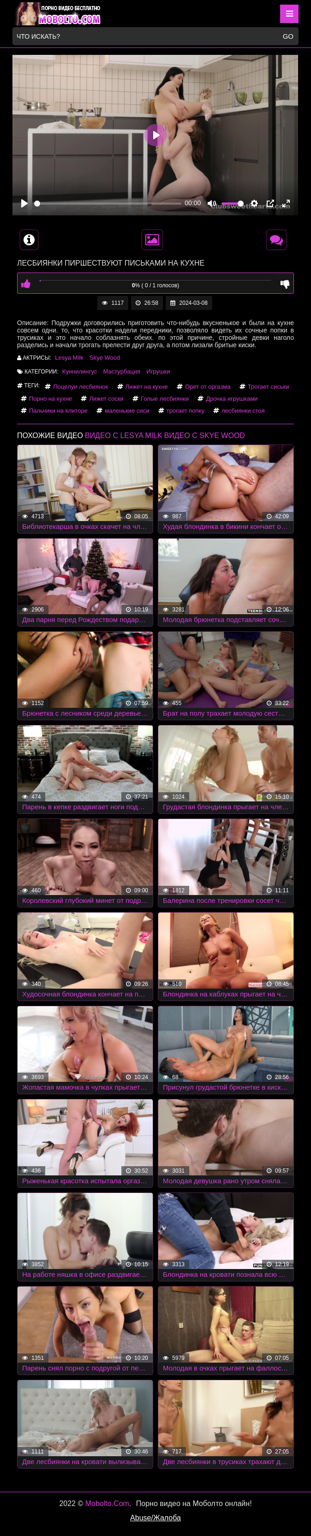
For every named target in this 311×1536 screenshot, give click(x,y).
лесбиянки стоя (242, 410)
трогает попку (185, 410)
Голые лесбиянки (165, 398)
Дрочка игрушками (231, 398)
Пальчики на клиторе (58, 410)
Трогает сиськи (268, 386)
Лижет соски (106, 398)
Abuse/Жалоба (155, 1518)
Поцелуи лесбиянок (80, 386)
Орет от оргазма (207, 386)
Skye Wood (105, 357)
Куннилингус (79, 371)
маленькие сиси (127, 410)
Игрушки (158, 371)
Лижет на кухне (147, 386)
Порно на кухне (50, 398)
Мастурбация (122, 371)
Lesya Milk (69, 357)
